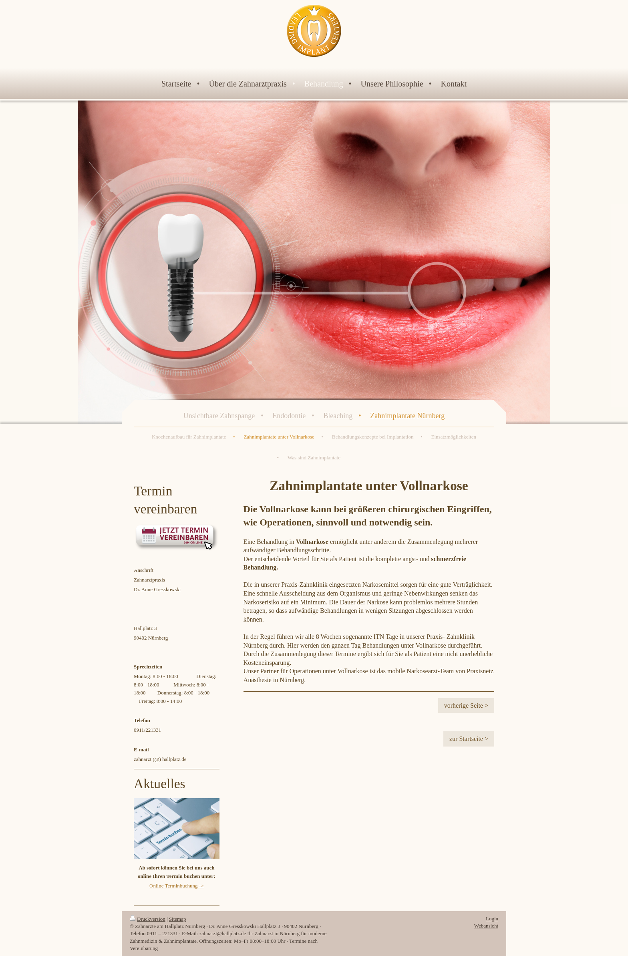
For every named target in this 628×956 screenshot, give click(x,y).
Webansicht (486, 926)
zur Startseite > (468, 738)
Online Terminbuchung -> (176, 886)
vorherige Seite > (466, 705)
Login (492, 919)
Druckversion (147, 919)
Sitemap (177, 919)
